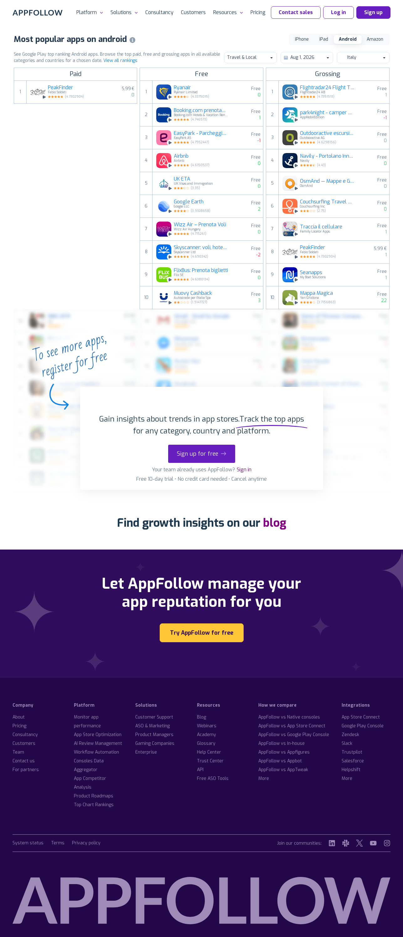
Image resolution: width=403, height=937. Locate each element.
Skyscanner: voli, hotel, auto (201, 247)
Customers (193, 12)
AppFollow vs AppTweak (283, 770)
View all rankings (120, 61)
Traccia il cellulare (321, 227)
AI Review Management (98, 743)
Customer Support (154, 717)
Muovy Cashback (193, 293)
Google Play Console (363, 726)
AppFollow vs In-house (281, 743)
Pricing (258, 12)
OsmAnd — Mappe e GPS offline (327, 181)
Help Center (209, 752)
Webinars (206, 726)
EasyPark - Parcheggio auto (201, 133)
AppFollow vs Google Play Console (293, 735)
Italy (363, 57)
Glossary (206, 743)
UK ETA (182, 179)
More (263, 778)
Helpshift (351, 770)
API (200, 770)
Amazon (375, 39)
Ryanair (182, 87)
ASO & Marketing (152, 726)
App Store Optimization (97, 735)
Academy (206, 735)
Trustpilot (352, 752)
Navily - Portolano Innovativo (327, 156)
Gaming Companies (154, 743)
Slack (347, 743)
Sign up (373, 12)
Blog (201, 717)
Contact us (24, 761)
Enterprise (146, 752)
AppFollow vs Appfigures (284, 752)
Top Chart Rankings (94, 805)
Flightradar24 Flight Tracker (327, 87)
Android (348, 39)
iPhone (302, 39)
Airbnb (181, 156)
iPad (323, 39)
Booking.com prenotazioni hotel (201, 110)
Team (18, 752)
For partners (26, 770)
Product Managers (154, 735)
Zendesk (350, 735)
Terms (58, 843)
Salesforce (353, 761)
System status (28, 843)
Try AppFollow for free (201, 633)
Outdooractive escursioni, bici (327, 133)
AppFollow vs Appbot (280, 761)
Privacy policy (86, 843)
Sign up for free (201, 454)
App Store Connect (361, 717)
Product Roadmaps (93, 796)
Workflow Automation (96, 752)
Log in (338, 12)
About (19, 717)
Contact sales (296, 12)
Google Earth (189, 202)
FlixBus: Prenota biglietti (201, 270)
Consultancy (159, 12)
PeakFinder (60, 87)
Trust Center (210, 761)
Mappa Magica (316, 293)
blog (274, 522)
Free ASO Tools (213, 778)
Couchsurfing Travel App (327, 202)
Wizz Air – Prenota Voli (200, 225)
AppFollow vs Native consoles (289, 717)
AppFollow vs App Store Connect (291, 726)
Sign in (244, 469)
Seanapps (311, 272)
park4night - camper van (327, 112)
